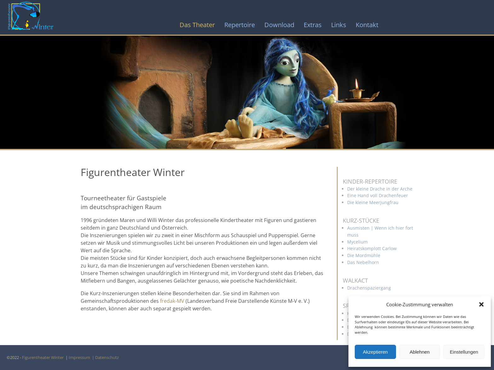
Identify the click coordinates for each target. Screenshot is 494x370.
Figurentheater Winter (43, 357)
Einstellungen (464, 352)
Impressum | (82, 357)
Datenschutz (108, 357)
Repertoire (239, 25)
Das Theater (197, 25)
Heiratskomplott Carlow (372, 248)
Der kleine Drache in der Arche (379, 189)
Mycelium (357, 242)
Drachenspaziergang (369, 288)
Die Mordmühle (363, 255)
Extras (313, 25)
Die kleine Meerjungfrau (373, 202)
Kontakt (367, 25)
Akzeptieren (375, 352)
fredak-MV (172, 300)
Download (279, 25)
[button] (481, 304)
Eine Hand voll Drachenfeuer (377, 195)
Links (338, 25)
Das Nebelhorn (363, 262)
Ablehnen (419, 352)
